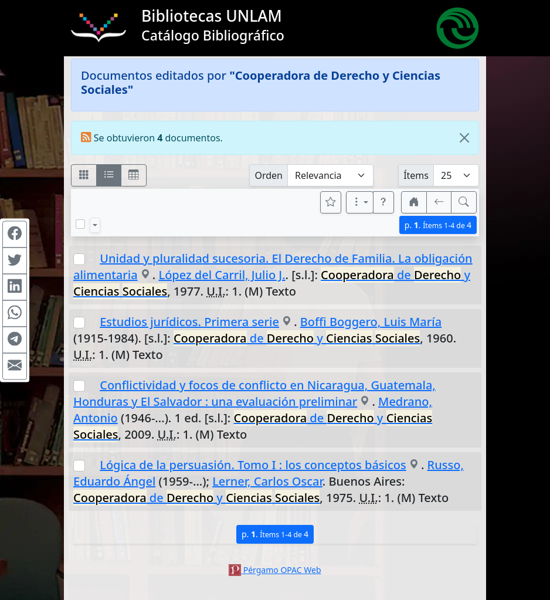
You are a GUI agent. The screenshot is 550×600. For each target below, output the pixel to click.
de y (297, 338)
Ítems (416, 175)
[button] (383, 202)
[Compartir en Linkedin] (14, 286)
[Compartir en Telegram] (14, 339)
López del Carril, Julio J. (221, 275)
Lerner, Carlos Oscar (267, 481)
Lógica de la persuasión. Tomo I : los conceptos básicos (253, 465)
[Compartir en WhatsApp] (14, 313)
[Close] (464, 137)
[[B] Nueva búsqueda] (464, 202)
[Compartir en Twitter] (14, 260)
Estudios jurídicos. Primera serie (189, 322)
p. (438, 225)
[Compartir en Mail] (14, 365)
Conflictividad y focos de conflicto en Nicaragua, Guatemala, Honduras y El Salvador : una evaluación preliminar (254, 393)
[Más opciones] (360, 202)
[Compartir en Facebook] (14, 234)
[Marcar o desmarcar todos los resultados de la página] (80, 224)
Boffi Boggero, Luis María (371, 322)
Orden (268, 175)
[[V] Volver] (439, 202)
